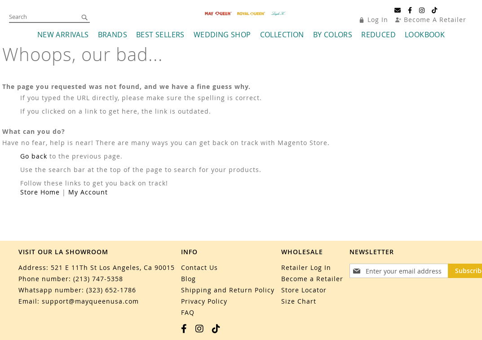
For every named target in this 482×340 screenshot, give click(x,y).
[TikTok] (435, 10)
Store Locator (304, 290)
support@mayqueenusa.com (90, 301)
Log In (377, 19)
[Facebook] (410, 10)
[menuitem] (63, 38)
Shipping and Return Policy (227, 290)
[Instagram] (422, 10)
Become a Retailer (312, 278)
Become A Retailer (435, 19)
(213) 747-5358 (98, 278)
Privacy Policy (204, 301)
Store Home (40, 195)
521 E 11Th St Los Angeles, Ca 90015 (113, 267)
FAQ (188, 312)
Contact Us (199, 267)
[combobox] (49, 17)
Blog (188, 278)
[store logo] (246, 15)
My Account (88, 195)
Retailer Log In (306, 267)
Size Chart (298, 301)
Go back (33, 159)
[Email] (397, 10)
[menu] (240, 38)
